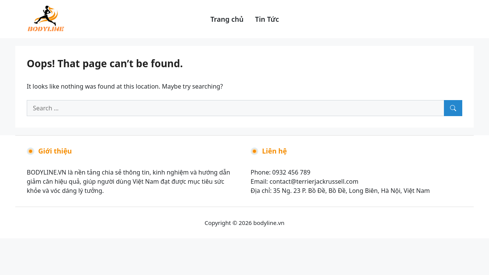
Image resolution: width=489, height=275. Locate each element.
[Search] (453, 108)
